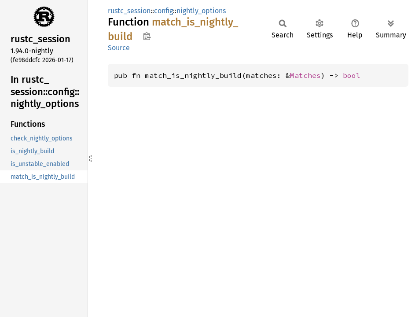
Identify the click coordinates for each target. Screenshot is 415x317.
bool (351, 75)
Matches (305, 75)
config (163, 11)
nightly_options (201, 11)
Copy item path (147, 36)
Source (119, 48)
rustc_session (129, 11)
